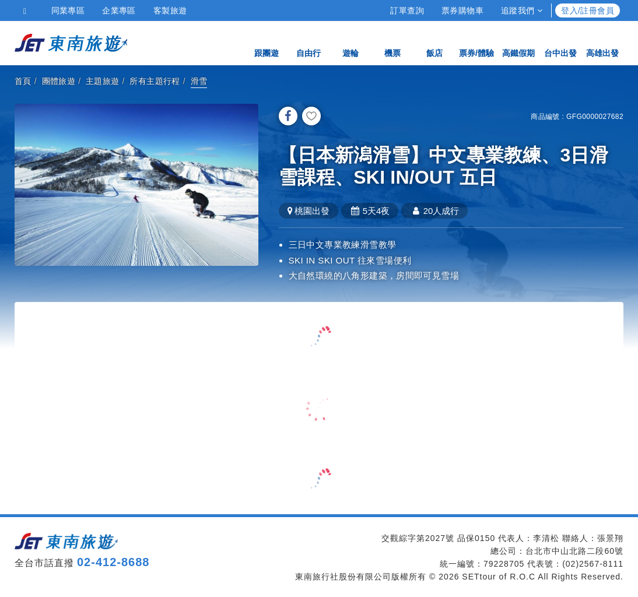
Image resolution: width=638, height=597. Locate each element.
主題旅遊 (103, 81)
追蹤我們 (521, 10)
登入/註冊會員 (587, 10)
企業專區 (119, 10)
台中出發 (560, 42)
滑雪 (199, 81)
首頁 (23, 81)
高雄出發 (602, 42)
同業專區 (68, 10)
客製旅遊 (170, 10)
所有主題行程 (154, 81)
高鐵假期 (518, 42)
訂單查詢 (407, 10)
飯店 (434, 42)
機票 (392, 42)
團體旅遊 (59, 81)
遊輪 (350, 42)
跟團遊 (266, 42)
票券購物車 (462, 10)
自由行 (308, 42)
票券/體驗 (476, 42)
